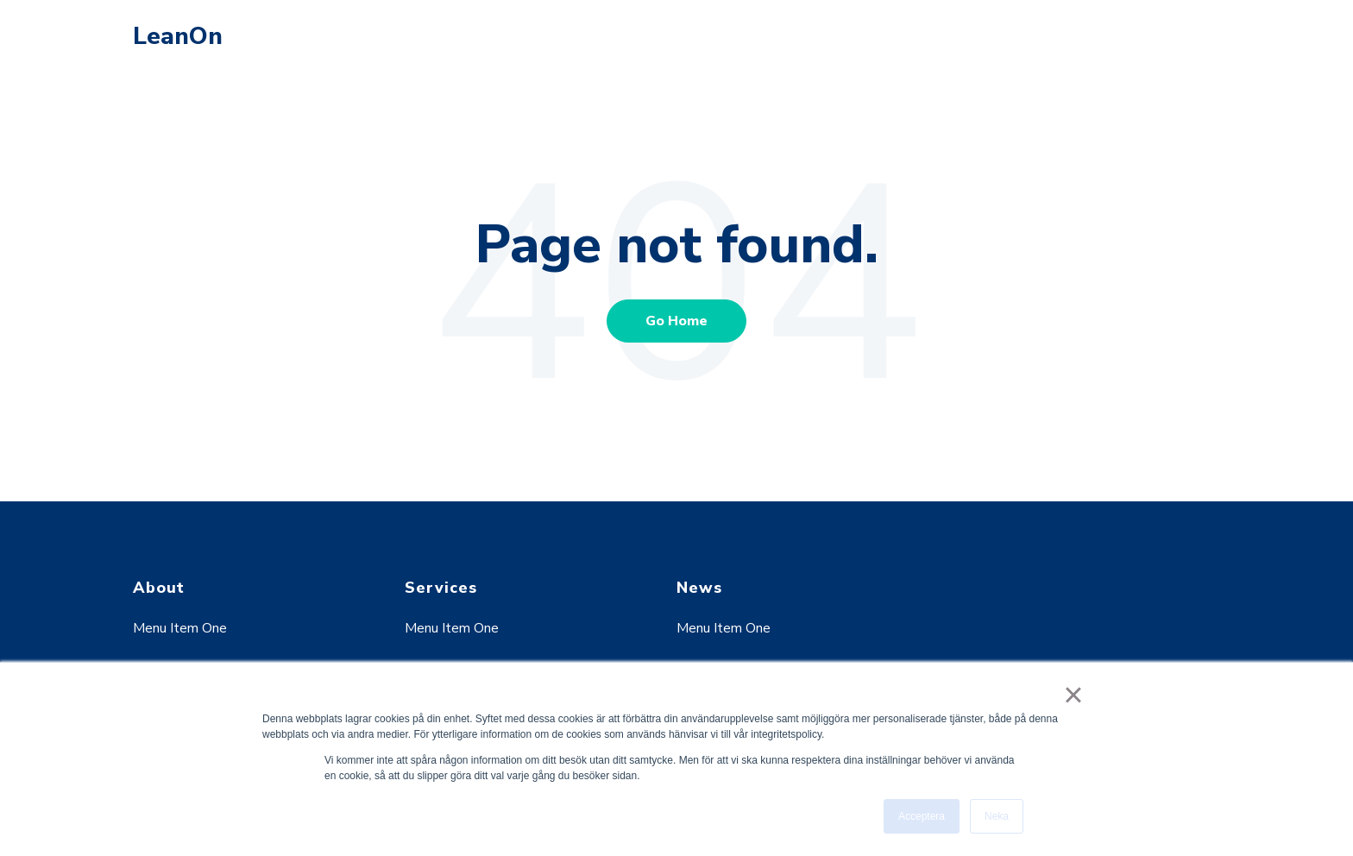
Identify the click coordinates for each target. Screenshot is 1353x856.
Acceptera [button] (921, 816)
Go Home (676, 321)
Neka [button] (997, 816)
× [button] (1073, 694)
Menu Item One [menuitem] (180, 628)
